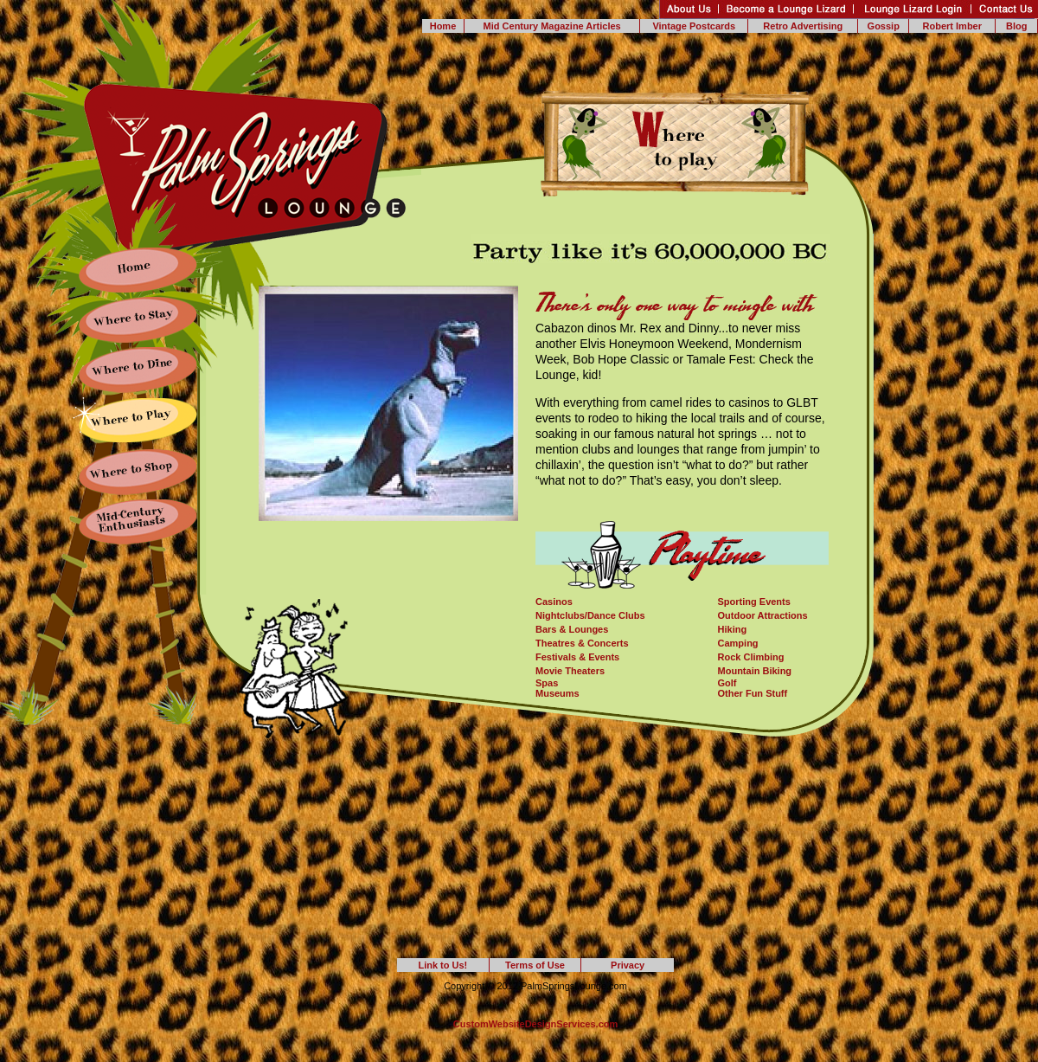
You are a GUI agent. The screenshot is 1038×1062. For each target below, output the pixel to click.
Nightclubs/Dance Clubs (590, 615)
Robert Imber (952, 26)
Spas (546, 683)
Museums (557, 693)
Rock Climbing (751, 657)
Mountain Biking (755, 671)
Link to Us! (442, 965)
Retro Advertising (803, 26)
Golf (727, 683)
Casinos (554, 601)
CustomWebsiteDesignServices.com (535, 1024)
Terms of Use (535, 965)
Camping (738, 643)
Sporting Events (754, 601)
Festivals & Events (577, 657)
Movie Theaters (570, 671)
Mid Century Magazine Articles (552, 26)
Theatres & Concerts (582, 643)
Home (443, 26)
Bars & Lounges (571, 629)
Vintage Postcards (693, 26)
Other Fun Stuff (753, 693)
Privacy (627, 965)
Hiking (732, 629)
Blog (1016, 26)
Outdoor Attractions (763, 615)
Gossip (884, 26)
